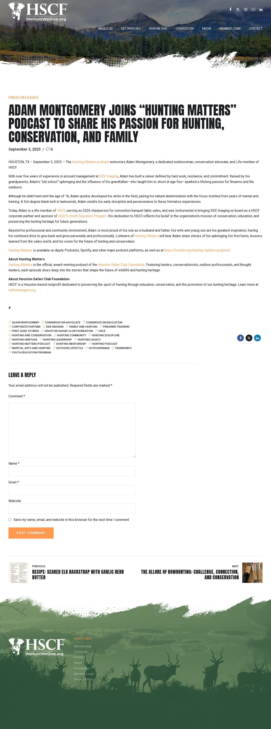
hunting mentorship (71, 343)
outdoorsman (99, 347)
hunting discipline (105, 335)
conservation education (104, 322)
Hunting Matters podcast (31, 343)
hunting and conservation (31, 335)
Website (14, 501)
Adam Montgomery (25, 322)
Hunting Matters (146, 236)
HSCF (61, 211)
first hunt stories (25, 330)
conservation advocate (62, 322)
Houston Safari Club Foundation (121, 265)
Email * (13, 482)
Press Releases (23, 97)
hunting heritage (24, 339)
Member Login (230, 28)
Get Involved (131, 28)
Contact (256, 28)
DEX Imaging (108, 176)
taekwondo (123, 347)
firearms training (116, 326)
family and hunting (83, 326)
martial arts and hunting (31, 347)
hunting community (71, 335)
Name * (13, 463)
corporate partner (26, 326)
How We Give (158, 28)
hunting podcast (105, 343)
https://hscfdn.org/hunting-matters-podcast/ (197, 250)
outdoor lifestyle (69, 347)
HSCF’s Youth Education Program (82, 216)
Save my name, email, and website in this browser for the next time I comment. (72, 520)
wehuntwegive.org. (22, 290)
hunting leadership (57, 339)
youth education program (31, 352)
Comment (16, 396)
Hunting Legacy (89, 339)
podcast (90, 162)
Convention (185, 28)
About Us (105, 28)
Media (206, 28)
